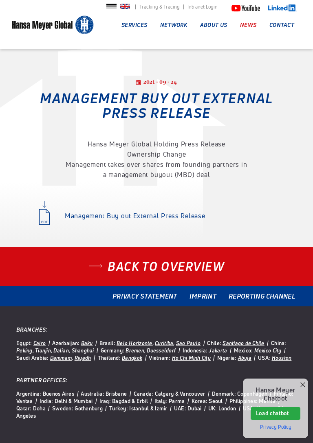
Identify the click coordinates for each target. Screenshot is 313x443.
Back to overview (166, 266)
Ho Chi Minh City (191, 357)
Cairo (39, 343)
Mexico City (268, 350)
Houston (282, 357)
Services (134, 25)
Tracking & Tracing (159, 6)
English (125, 9)
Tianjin (43, 350)
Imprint (203, 296)
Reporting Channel (262, 296)
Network (173, 25)
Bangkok (132, 357)
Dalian (61, 350)
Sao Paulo (188, 343)
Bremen (135, 350)
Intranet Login (202, 6)
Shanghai (83, 350)
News (248, 25)
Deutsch (111, 9)
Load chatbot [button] (272, 413)
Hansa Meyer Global (53, 29)
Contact (281, 25)
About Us (213, 25)
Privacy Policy (275, 427)
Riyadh (83, 357)
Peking (24, 350)
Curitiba (164, 343)
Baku (87, 343)
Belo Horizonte (134, 343)
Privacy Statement (144, 296)
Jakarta (218, 350)
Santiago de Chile (243, 343)
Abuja (244, 357)
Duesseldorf (161, 350)
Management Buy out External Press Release (135, 215)
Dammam (61, 357)
